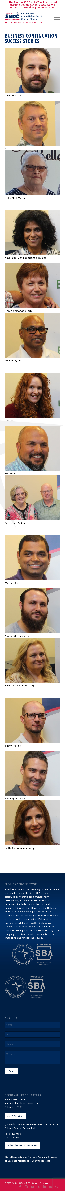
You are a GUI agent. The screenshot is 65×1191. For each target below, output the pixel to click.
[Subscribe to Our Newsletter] (22, 1145)
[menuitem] (47, 17)
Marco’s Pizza (13, 583)
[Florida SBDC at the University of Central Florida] (27, 17)
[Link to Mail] (50, 1186)
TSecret (10, 420)
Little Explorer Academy (19, 848)
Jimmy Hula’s (13, 745)
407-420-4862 (13, 1137)
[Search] (47, 17)
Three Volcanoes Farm (19, 311)
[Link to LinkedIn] (44, 1186)
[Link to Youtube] (32, 1186)
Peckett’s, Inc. (13, 360)
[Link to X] (38, 1186)
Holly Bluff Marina (16, 198)
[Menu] (55, 17)
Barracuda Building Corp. (20, 685)
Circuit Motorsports (17, 636)
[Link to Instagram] (26, 1186)
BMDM (9, 148)
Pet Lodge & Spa (15, 523)
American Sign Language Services (25, 258)
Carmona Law (13, 95)
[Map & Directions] (15, 1116)
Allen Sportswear (15, 798)
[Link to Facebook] (20, 1186)
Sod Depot (11, 473)
